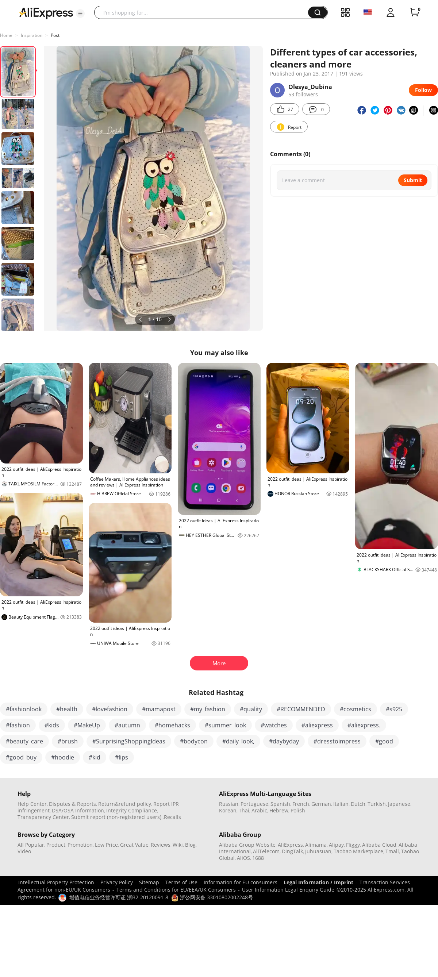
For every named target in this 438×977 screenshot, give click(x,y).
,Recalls (171, 816)
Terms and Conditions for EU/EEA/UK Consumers (176, 889)
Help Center (32, 803)
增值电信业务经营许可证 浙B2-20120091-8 (118, 897)
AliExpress (290, 844)
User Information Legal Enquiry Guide (288, 889)
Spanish (280, 803)
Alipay (336, 844)
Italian (341, 803)
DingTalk (292, 851)
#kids (52, 725)
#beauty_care (24, 741)
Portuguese (254, 803)
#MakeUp (87, 725)
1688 (258, 857)
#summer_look (225, 725)
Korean (228, 810)
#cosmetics (355, 709)
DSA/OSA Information (78, 810)
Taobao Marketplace (358, 851)
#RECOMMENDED (301, 709)
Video (24, 851)
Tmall (392, 851)
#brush (68, 741)
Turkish (377, 803)
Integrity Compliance (131, 810)
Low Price (106, 844)
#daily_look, (238, 741)
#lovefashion (109, 709)
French (300, 803)
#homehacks (172, 725)
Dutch (358, 803)
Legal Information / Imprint (318, 882)
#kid (94, 757)
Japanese (399, 803)
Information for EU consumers (240, 882)
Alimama (316, 844)
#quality (251, 709)
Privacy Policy (116, 882)
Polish (298, 810)
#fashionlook (24, 709)
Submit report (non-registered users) (116, 816)
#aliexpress (317, 725)
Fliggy (353, 844)
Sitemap (149, 882)
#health (66, 709)
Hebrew (278, 810)
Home (6, 35)
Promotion (80, 844)
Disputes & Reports (72, 803)
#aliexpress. (363, 725)
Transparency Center (43, 816)
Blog (190, 844)
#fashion (18, 725)
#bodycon (194, 741)
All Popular (31, 844)
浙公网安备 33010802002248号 (212, 897)
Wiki (178, 844)
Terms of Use (181, 882)
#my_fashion (207, 709)
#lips (121, 757)
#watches (274, 725)
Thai (244, 810)
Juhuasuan (318, 851)
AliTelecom (266, 851)
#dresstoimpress (337, 741)
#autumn (127, 725)
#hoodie (62, 757)
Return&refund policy (124, 803)
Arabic (259, 810)
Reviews (160, 844)
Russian (228, 803)
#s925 (394, 709)
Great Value (134, 844)
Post (55, 35)
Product (55, 844)
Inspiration (31, 35)
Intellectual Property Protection (56, 882)
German (321, 803)
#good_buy (21, 757)
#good (384, 741)
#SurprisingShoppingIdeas (128, 741)
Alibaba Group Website (247, 844)
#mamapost (159, 709)
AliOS (243, 857)
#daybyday (284, 741)
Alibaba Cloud (379, 844)
